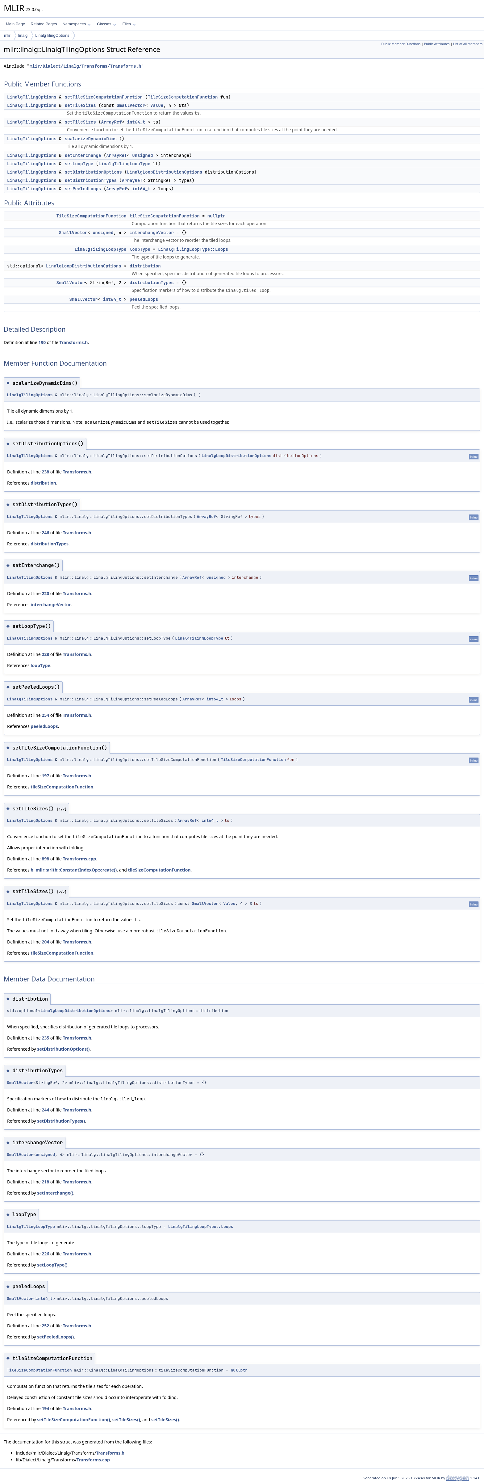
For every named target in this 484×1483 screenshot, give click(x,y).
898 (45, 859)
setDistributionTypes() (61, 1121)
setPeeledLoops (83, 188)
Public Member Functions (400, 44)
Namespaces (76, 24)
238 (45, 472)
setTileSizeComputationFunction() (73, 1419)
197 (45, 776)
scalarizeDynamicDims (91, 138)
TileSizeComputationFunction (183, 97)
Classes (106, 24)
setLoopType (79, 163)
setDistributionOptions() (63, 1049)
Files (129, 24)
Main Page (15, 24)
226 (45, 1254)
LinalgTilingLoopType (124, 163)
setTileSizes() (126, 1419)
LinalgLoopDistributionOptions (164, 172)
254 (45, 715)
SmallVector (131, 105)
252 (45, 1326)
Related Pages (44, 24)
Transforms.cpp (79, 859)
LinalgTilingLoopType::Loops (193, 249)
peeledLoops (144, 299)
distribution (145, 266)
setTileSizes (80, 105)
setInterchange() (55, 1193)
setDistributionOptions (93, 172)
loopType (140, 249)
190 (42, 342)
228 (45, 654)
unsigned (142, 155)
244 (45, 1110)
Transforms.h (73, 342)
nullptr (216, 216)
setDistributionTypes (91, 180)
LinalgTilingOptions (52, 35)
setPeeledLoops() (55, 1337)
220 (45, 593)
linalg (22, 35)
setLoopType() (52, 1265)
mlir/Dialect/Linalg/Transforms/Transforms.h (85, 66)
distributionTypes (152, 282)
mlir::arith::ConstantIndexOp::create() (76, 870)
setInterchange (83, 155)
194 (45, 1408)
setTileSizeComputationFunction (104, 97)
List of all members (467, 44)
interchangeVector (152, 232)
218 (45, 1182)
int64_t (136, 122)
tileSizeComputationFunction (165, 216)
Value (156, 105)
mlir (7, 35)
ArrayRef (111, 122)
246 (45, 533)
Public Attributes (437, 44)
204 (45, 942)
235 (45, 1038)
